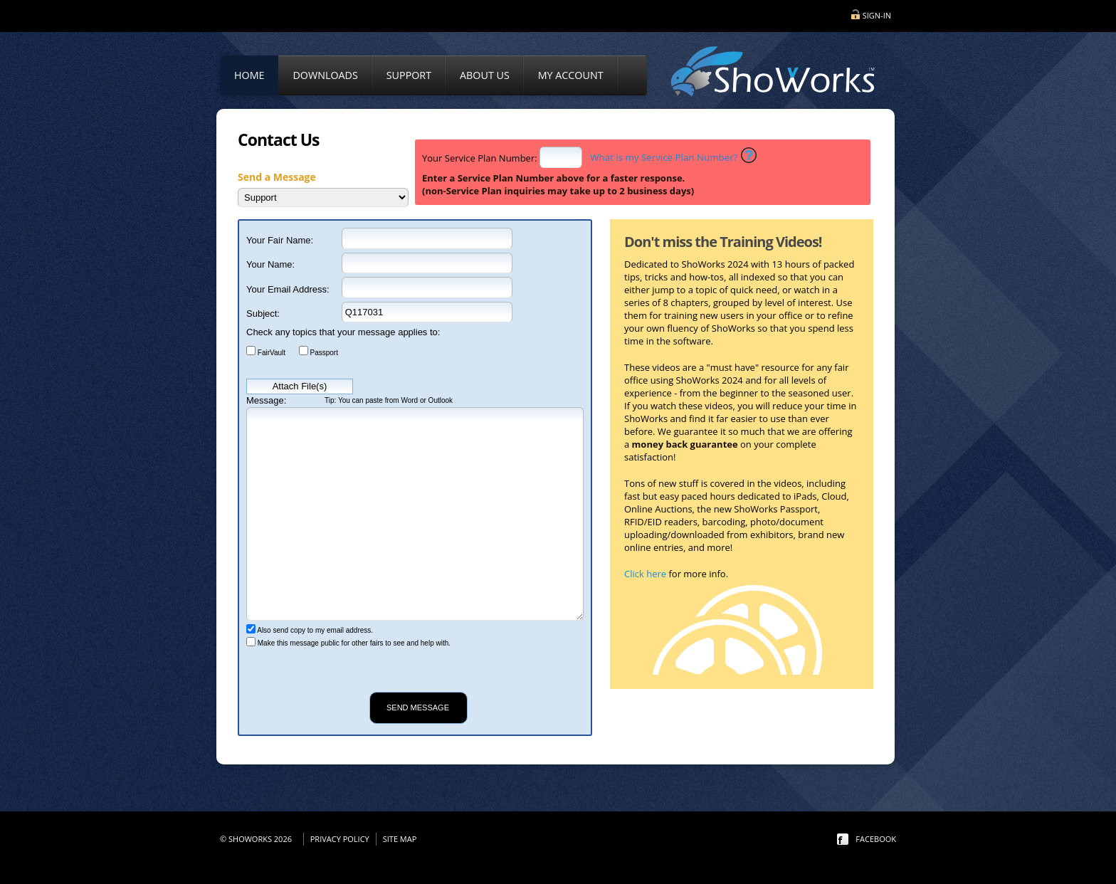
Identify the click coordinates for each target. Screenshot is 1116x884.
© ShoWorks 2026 (258, 838)
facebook (876, 838)
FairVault (270, 352)
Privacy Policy (339, 838)
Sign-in (877, 15)
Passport (323, 352)
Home (249, 75)
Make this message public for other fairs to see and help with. (353, 643)
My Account (571, 75)
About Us (485, 75)
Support (408, 75)
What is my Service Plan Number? (663, 157)
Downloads (325, 75)
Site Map (400, 838)
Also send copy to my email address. (314, 630)
